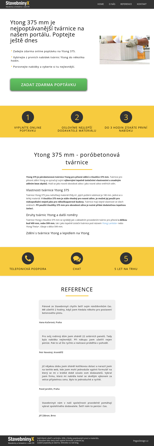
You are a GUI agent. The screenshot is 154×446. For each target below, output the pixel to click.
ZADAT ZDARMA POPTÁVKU (48, 84)
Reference (126, 4)
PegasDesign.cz (140, 440)
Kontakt (142, 4)
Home (100, 4)
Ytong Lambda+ (110, 223)
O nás (112, 4)
